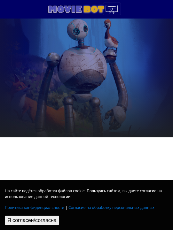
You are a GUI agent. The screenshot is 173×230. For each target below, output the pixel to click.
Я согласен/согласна (32, 220)
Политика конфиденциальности (34, 207)
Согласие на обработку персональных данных (111, 207)
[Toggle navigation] (112, 9)
